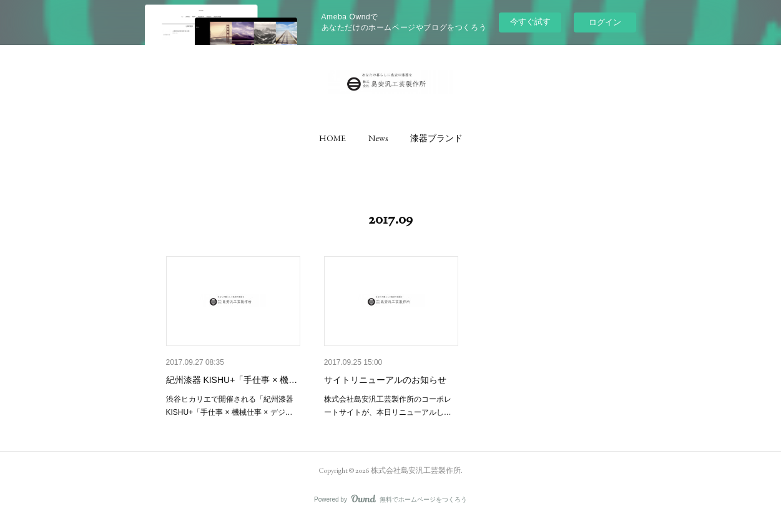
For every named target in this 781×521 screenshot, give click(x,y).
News (378, 138)
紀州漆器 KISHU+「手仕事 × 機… (232, 380)
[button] (332, 138)
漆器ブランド (436, 138)
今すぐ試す (530, 21)
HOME (332, 138)
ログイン (605, 22)
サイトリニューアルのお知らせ (385, 380)
